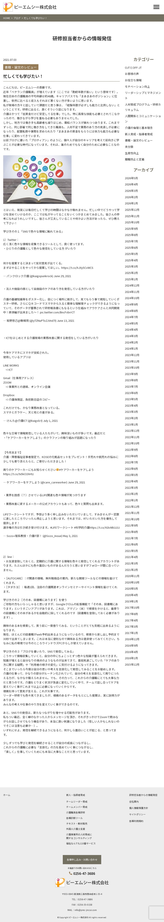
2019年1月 (131, 601)
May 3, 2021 (70, 536)
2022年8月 (131, 456)
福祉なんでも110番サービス (81, 843)
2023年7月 (131, 386)
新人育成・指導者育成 (139, 134)
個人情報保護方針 (138, 808)
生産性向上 (132, 153)
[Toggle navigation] (156, 7)
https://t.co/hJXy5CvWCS (77, 268)
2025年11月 (132, 216)
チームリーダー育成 (76, 801)
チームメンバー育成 (76, 807)
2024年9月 (131, 304)
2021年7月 (131, 538)
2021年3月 (131, 563)
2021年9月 (131, 525)
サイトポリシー (137, 814)
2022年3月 (131, 488)
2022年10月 (132, 443)
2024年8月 (131, 311)
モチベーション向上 (137, 86)
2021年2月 (131, 570)
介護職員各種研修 (75, 812)
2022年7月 (131, 462)
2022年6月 (131, 469)
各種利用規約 (136, 821)
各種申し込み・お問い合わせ (82, 859)
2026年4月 (131, 184)
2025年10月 (132, 222)
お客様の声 (132, 74)
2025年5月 (131, 254)
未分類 (129, 147)
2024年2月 (131, 342)
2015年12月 (132, 664)
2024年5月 (131, 323)
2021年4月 (131, 557)
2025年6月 (131, 248)
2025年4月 (131, 260)
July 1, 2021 (50, 421)
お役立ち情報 (133, 80)
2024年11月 (132, 292)
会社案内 (134, 801)
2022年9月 (131, 450)
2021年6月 (131, 544)
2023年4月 (131, 405)
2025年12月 (132, 210)
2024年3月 (131, 336)
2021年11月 (132, 513)
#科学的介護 (81, 527)
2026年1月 (131, 203)
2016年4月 (131, 652)
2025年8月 (131, 235)
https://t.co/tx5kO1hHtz (18, 474)
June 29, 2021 (62, 276)
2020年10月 (132, 582)
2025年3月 (131, 266)
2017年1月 (131, 633)
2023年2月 (131, 418)
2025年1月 (131, 279)
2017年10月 (132, 607)
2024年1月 (131, 348)
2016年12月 (132, 639)
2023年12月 (132, 355)
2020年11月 (132, 576)
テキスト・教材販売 (76, 823)
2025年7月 (131, 241)
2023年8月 (131, 380)
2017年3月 (131, 626)
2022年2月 (131, 494)
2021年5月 (131, 551)
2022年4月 (131, 481)
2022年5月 (131, 475)
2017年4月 (131, 620)
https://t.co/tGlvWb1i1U (104, 527)
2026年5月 (131, 178)
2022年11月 (132, 437)
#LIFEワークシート (61, 527)
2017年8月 (131, 614)
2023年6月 (131, 393)
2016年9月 (131, 645)
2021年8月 (131, 532)
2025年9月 (131, 229)
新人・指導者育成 (75, 795)
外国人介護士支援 (75, 828)
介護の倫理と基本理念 (139, 128)
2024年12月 (132, 285)
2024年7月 (131, 317)
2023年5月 (131, 399)
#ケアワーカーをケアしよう (76, 470)
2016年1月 (131, 658)
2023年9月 (131, 374)
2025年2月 (131, 273)
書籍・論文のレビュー (139, 140)
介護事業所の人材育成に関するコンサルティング (79, 836)
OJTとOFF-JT (133, 67)
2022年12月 (132, 431)
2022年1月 (131, 500)
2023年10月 (132, 367)
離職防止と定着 (134, 159)
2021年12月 (132, 507)
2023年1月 (131, 424)
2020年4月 (131, 595)
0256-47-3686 (84, 873)
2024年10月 (132, 298)
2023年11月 (132, 361)
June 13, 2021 (65, 320)
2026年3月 (131, 191)
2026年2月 (131, 197)
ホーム (6, 795)
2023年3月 (131, 412)
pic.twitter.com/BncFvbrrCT (57, 312)
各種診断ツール (74, 818)
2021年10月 (132, 519)
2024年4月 (131, 329)
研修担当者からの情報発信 (143, 795)
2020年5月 (131, 588)
